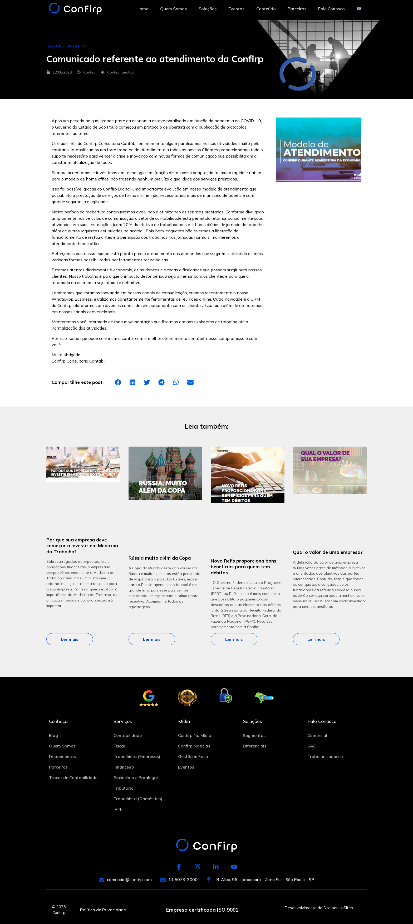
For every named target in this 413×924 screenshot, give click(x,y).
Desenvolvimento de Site (307, 908)
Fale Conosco (331, 8)
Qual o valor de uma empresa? (328, 552)
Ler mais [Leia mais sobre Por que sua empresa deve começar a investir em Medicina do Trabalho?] (69, 639)
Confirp (113, 72)
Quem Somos (173, 8)
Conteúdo (266, 8)
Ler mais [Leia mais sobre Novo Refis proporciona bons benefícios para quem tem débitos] (234, 639)
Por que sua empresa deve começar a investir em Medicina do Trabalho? (82, 546)
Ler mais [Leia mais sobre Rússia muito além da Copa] (152, 639)
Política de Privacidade (103, 910)
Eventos (236, 8)
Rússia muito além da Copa (160, 558)
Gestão (127, 72)
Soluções (208, 8)
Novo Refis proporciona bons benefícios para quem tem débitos (243, 567)
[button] (118, 382)
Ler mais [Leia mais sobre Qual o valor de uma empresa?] (316, 639)
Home (142, 8)
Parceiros (297, 8)
